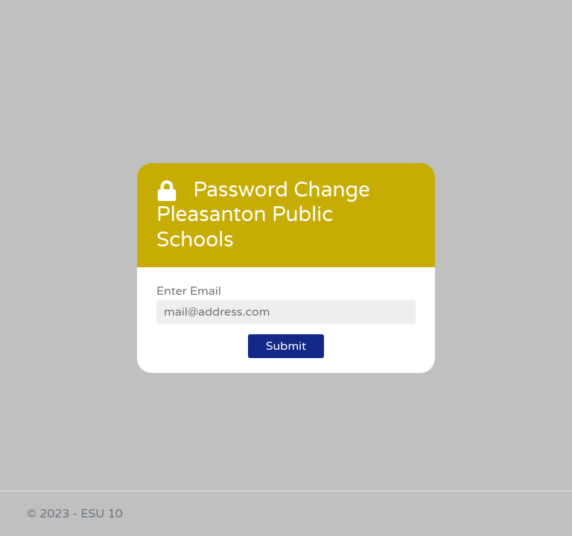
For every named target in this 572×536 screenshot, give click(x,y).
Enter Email (188, 291)
